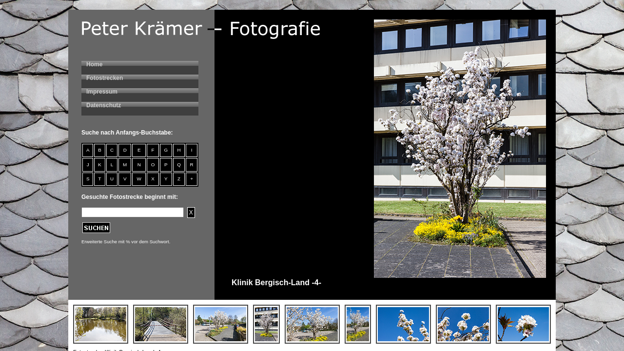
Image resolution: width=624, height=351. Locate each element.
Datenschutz (103, 105)
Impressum (101, 91)
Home (94, 64)
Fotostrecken (104, 78)
